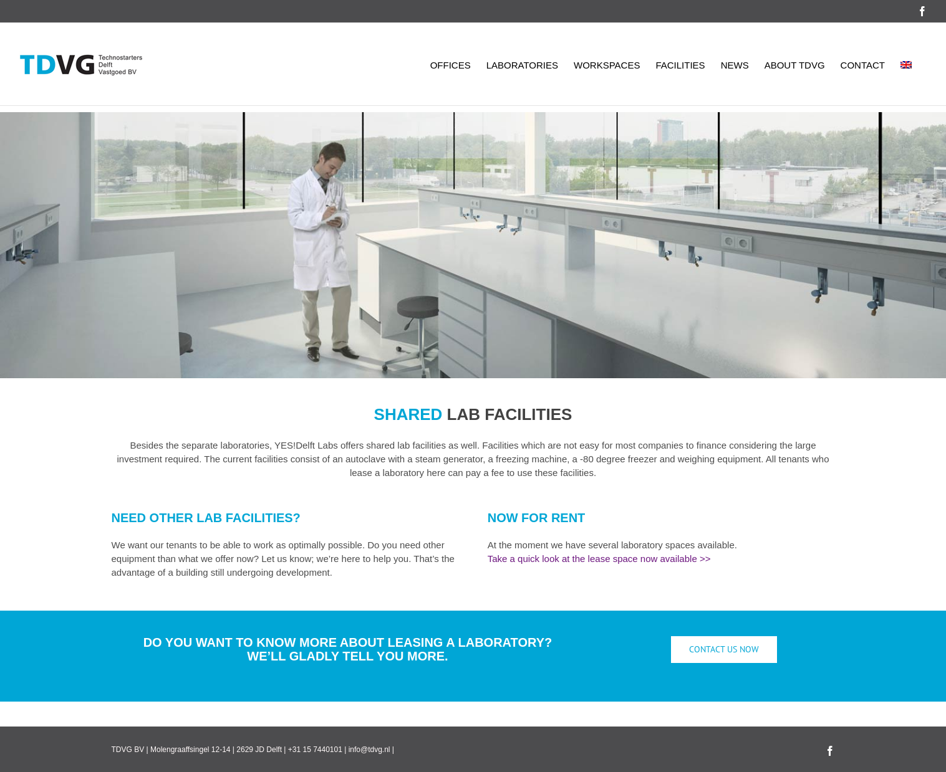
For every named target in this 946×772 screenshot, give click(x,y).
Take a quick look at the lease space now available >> (599, 558)
